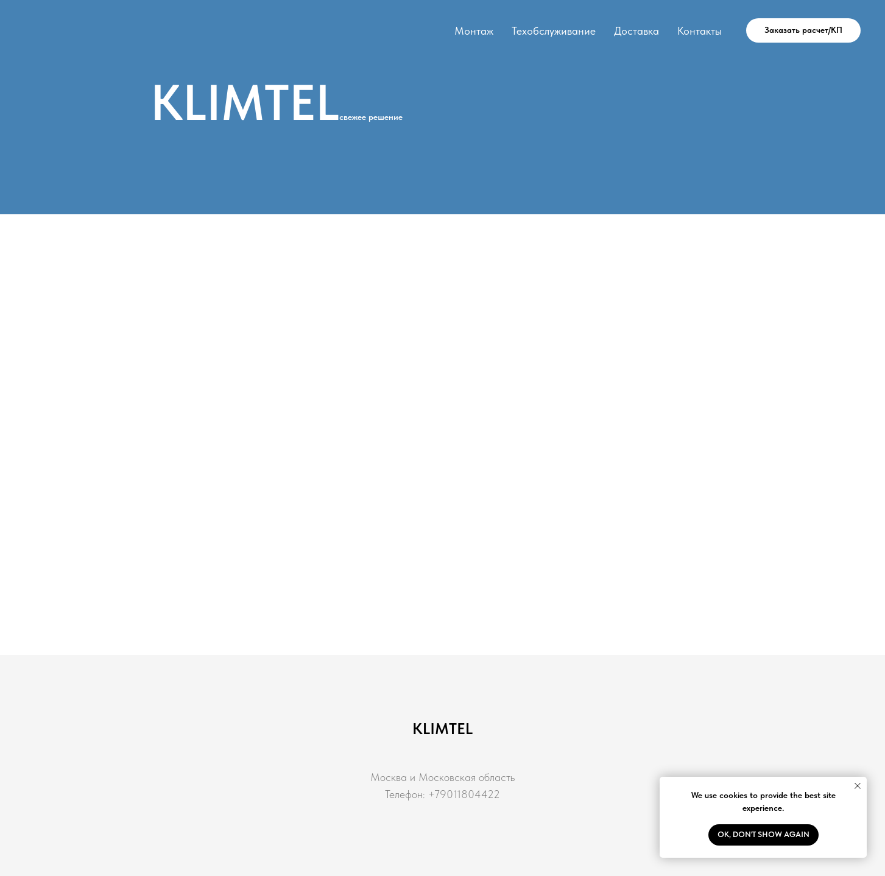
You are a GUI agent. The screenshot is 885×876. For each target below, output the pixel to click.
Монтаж (473, 30)
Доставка (636, 30)
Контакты (699, 30)
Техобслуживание (554, 30)
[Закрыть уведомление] (858, 786)
